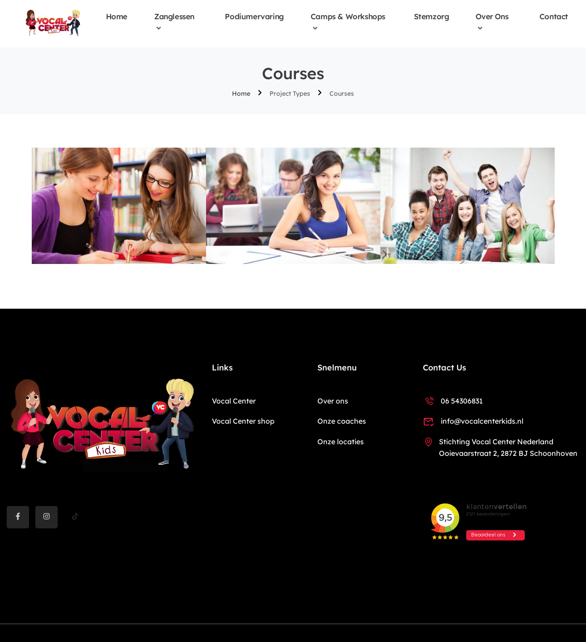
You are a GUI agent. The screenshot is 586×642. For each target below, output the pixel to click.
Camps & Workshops (348, 16)
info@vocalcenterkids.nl (473, 421)
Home (116, 16)
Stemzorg (431, 16)
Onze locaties (340, 441)
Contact (554, 16)
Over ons (492, 16)
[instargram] (46, 517)
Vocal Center (234, 400)
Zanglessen (174, 16)
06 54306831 (453, 400)
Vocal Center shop (243, 421)
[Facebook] (18, 517)
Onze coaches (341, 421)
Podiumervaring (254, 16)
